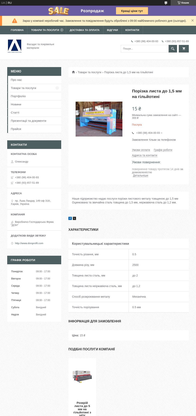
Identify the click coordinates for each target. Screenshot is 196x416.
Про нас (16, 79)
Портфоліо (18, 96)
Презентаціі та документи (28, 120)
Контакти (132, 30)
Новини (16, 104)
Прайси (16, 129)
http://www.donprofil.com (29, 243)
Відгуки (112, 30)
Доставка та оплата (84, 30)
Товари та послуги (45, 30)
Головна (17, 30)
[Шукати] (173, 48)
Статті (15, 112)
